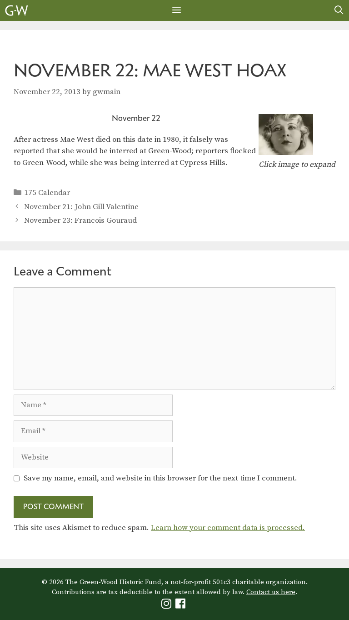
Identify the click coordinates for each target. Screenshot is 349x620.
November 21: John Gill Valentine (81, 207)
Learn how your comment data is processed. (228, 528)
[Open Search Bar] (339, 10)
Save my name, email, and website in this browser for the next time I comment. (160, 478)
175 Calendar (47, 193)
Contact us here (270, 592)
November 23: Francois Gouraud (80, 220)
